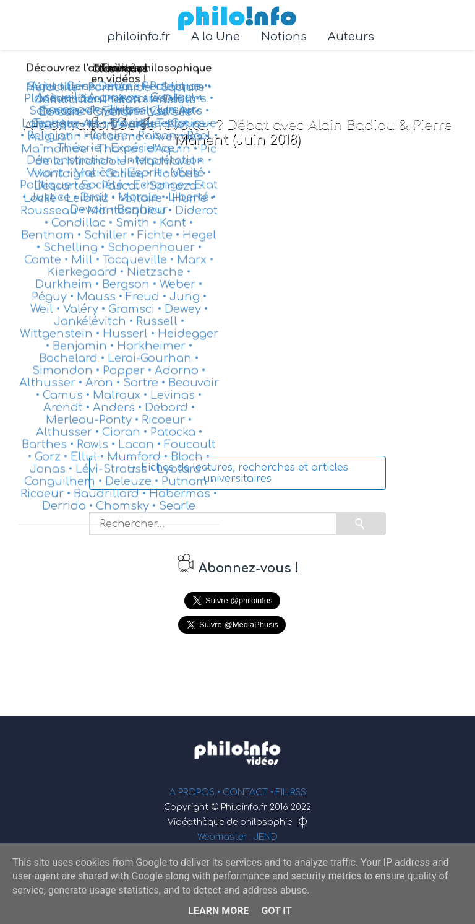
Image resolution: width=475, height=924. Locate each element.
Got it (276, 911)
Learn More (218, 911)
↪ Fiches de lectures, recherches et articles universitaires (237, 473)
